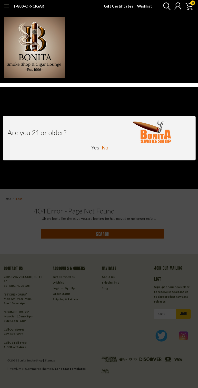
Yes (95, 147)
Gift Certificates (118, 6)
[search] (165, 6)
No (105, 147)
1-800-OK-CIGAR (28, 6)
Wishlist (144, 6)
